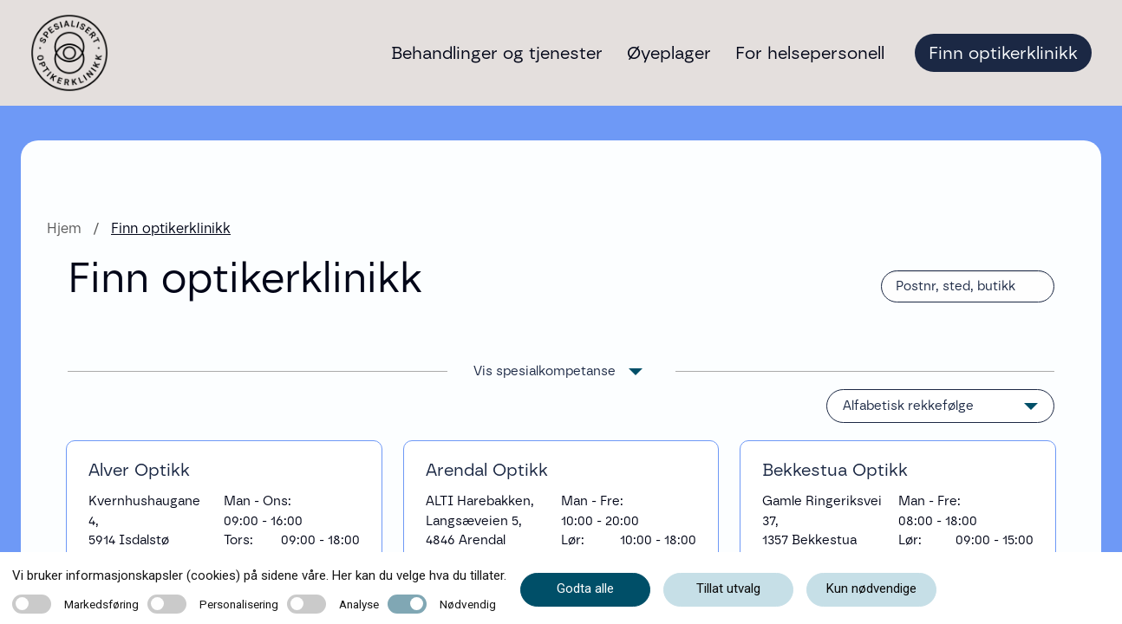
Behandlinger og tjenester (497, 52)
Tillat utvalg (728, 588)
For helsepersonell (809, 52)
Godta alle (585, 588)
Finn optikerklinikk (1003, 52)
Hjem (64, 228)
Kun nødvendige (871, 588)
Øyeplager (669, 52)
